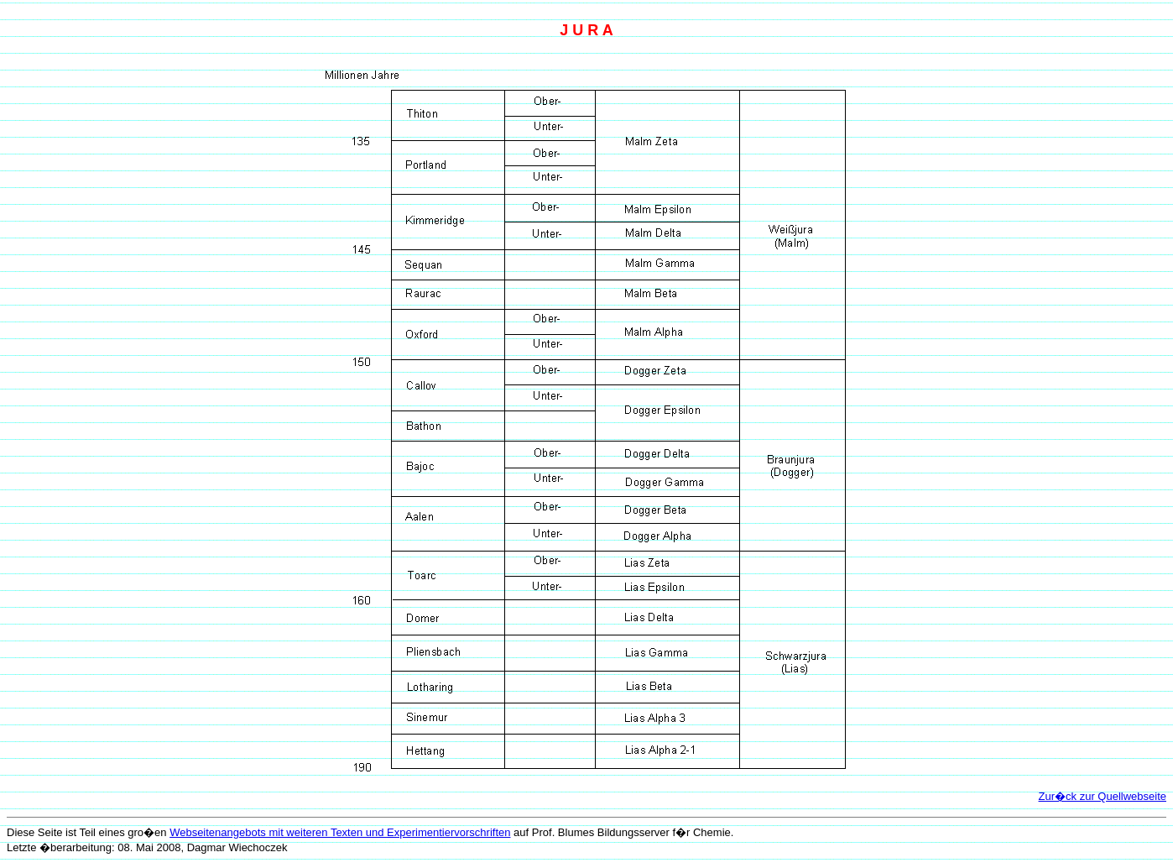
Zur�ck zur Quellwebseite (1102, 796)
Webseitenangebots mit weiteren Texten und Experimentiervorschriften (339, 832)
